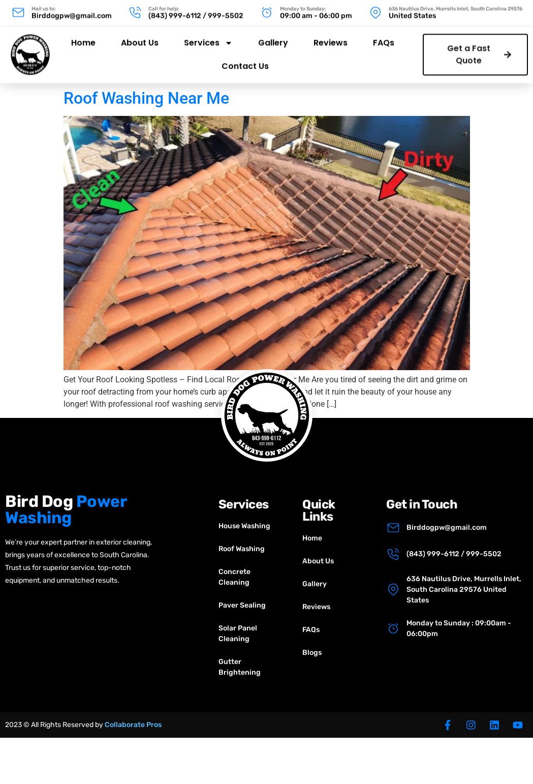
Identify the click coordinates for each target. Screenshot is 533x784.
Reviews (330, 38)
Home (83, 38)
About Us (140, 38)
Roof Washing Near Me (146, 98)
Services (208, 38)
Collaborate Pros (133, 724)
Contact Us (245, 62)
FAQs (383, 38)
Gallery (273, 38)
